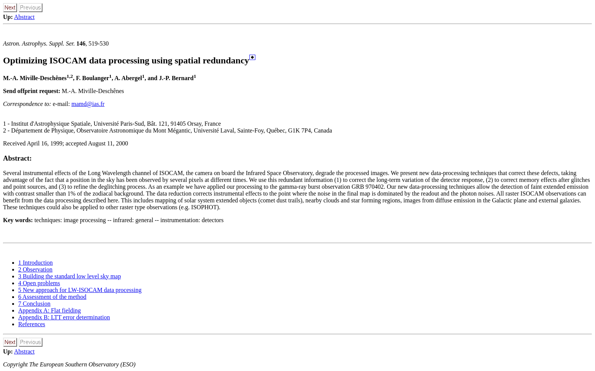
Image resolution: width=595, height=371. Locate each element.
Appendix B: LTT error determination (64, 317)
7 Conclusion (34, 303)
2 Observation (35, 269)
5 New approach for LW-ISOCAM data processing (80, 290)
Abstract (24, 17)
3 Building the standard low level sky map (69, 276)
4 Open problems (39, 283)
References (31, 324)
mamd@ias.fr (87, 104)
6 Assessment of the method (52, 297)
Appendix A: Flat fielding (49, 310)
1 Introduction (35, 262)
